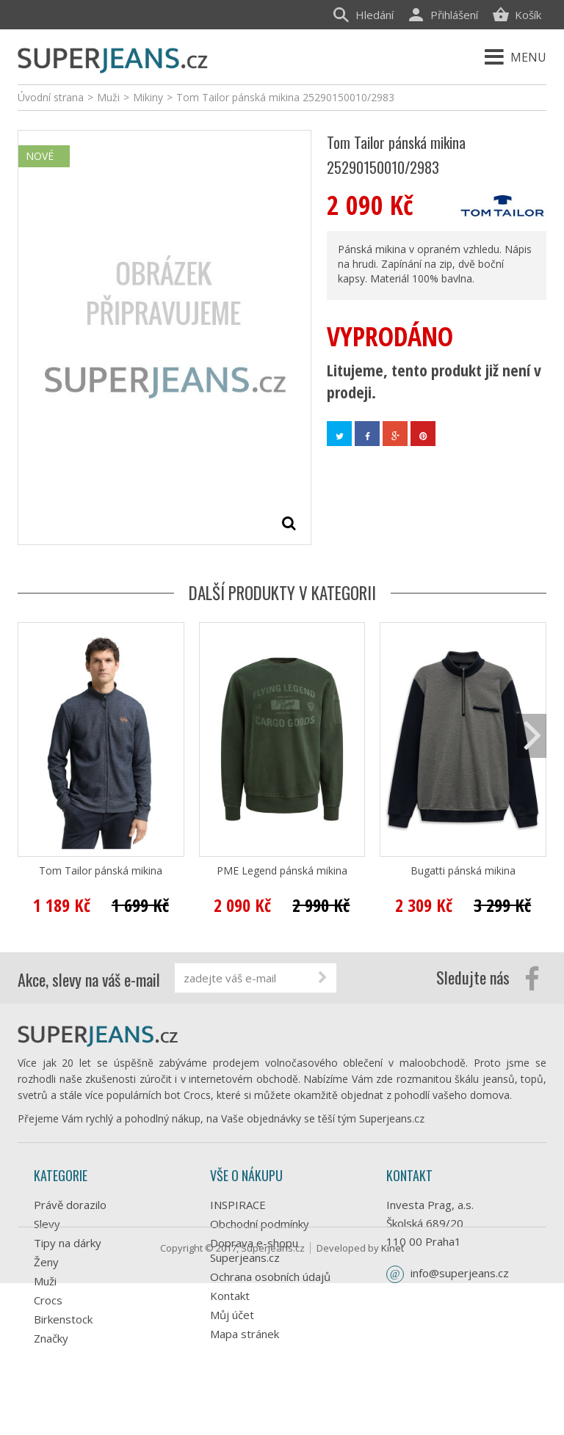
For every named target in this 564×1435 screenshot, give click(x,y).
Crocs (48, 1300)
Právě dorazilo (70, 1204)
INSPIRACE (238, 1204)
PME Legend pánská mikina (282, 870)
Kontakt (230, 1295)
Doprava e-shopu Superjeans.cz (254, 1250)
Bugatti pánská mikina (463, 870)
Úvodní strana (51, 97)
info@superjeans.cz (460, 1273)
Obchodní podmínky (259, 1223)
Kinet (392, 1399)
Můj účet (232, 1314)
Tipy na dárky (67, 1242)
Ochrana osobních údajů (270, 1276)
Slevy (47, 1223)
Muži (45, 1281)
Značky (51, 1338)
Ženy (46, 1262)
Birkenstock (63, 1319)
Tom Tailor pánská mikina (100, 870)
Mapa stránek (244, 1333)
